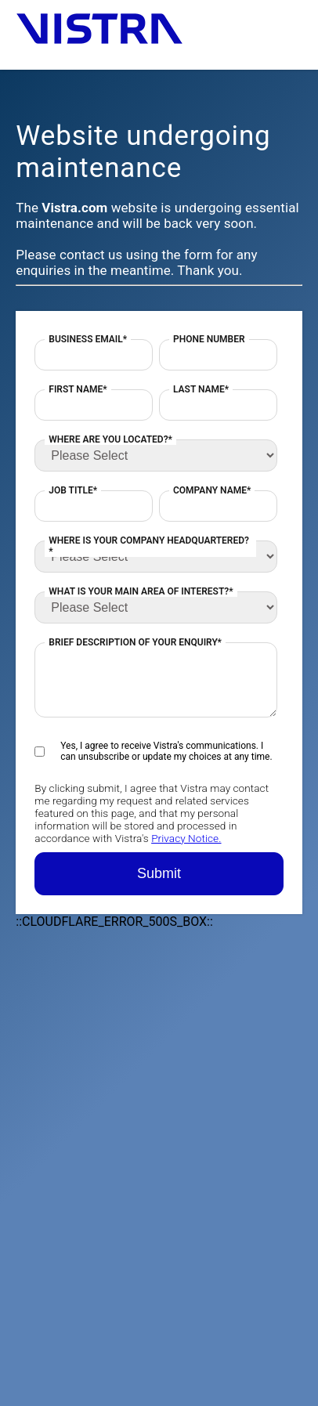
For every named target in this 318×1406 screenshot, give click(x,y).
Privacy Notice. (186, 838)
